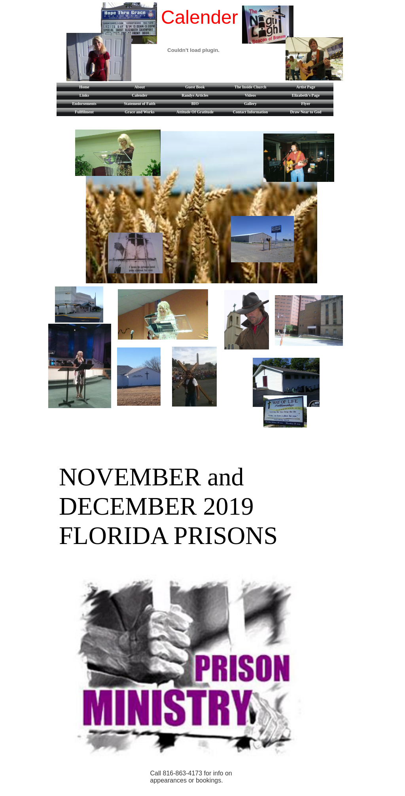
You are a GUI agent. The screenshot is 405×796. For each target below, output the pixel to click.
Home (84, 87)
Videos (250, 95)
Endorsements (84, 103)
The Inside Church (250, 87)
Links (84, 95)
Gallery (250, 103)
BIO (195, 103)
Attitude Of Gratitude (195, 112)
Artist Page (305, 87)
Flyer (305, 103)
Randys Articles (195, 95)
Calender (139, 95)
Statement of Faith (139, 103)
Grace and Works (139, 112)
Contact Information (250, 112)
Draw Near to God (306, 112)
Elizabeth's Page (306, 95)
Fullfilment (84, 112)
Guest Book (195, 87)
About (139, 87)
